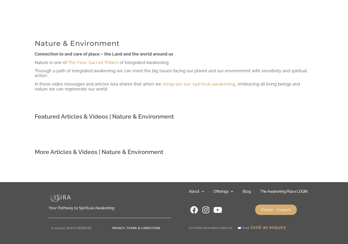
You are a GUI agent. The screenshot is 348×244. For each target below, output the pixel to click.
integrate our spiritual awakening (199, 84)
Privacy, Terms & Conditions (136, 228)
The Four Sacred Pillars (93, 62)
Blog (245, 10)
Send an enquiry (268, 227)
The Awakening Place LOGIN (285, 10)
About (188, 10)
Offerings (218, 10)
